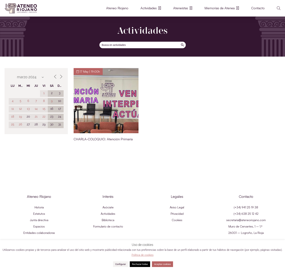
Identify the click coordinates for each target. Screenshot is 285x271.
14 (36, 108)
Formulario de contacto (108, 226)
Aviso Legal (177, 207)
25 (12, 124)
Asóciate (108, 207)
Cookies (177, 220)
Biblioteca (108, 220)
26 (20, 124)
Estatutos (39, 213)
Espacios (39, 226)
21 (36, 116)
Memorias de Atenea (221, 8)
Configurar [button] (120, 264)
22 (43, 116)
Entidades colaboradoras (39, 233)
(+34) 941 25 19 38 (246, 207)
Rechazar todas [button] (140, 264)
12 (20, 108)
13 (28, 108)
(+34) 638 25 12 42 (246, 213)
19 (20, 116)
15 (44, 108)
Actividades (151, 8)
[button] (278, 8)
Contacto (258, 8)
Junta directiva (39, 220)
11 (12, 108)
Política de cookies (143, 255)
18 (12, 116)
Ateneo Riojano (117, 8)
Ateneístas (182, 8)
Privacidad (177, 213)
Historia (39, 207)
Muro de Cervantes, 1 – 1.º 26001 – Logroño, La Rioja (246, 230)
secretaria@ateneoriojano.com (246, 220)
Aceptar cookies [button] (162, 264)
